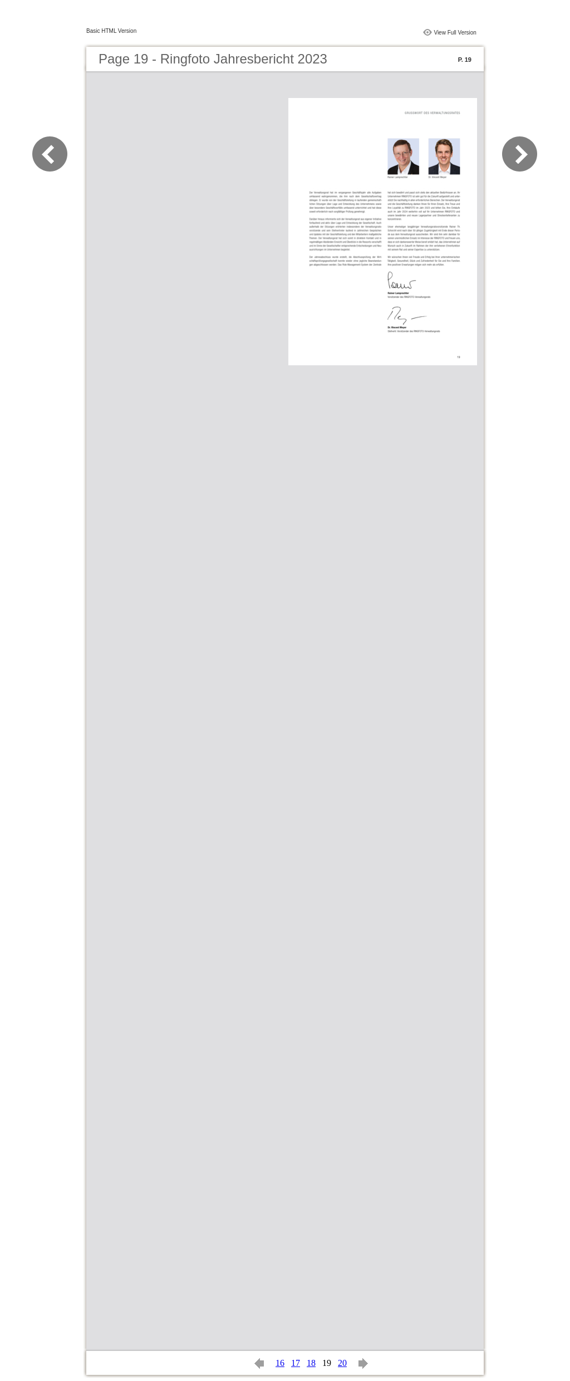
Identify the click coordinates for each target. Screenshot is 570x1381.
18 (311, 1363)
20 (342, 1363)
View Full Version (455, 33)
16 (280, 1363)
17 (295, 1363)
